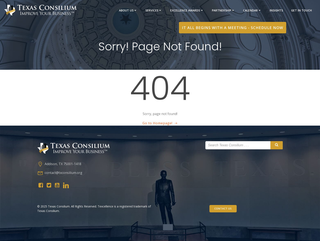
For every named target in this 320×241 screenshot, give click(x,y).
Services (153, 10)
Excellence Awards (187, 10)
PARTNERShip (223, 10)
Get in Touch (301, 10)
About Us (128, 10)
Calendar (252, 10)
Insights (276, 10)
